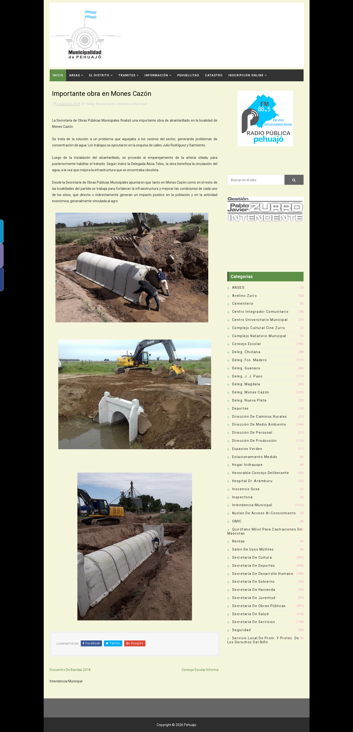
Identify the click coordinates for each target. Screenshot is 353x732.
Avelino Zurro (244, 296)
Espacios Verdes (247, 449)
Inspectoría (242, 497)
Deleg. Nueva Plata (249, 400)
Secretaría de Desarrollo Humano (263, 574)
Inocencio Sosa (246, 489)
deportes (240, 408)
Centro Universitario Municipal (260, 320)
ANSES (238, 287)
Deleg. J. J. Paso (247, 376)
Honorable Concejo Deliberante (260, 473)
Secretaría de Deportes (253, 565)
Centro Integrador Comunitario (260, 312)
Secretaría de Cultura (252, 557)
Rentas (238, 541)
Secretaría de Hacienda (253, 590)
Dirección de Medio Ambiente (259, 424)
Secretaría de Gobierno (253, 581)
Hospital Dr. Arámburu (252, 481)
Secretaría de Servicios (253, 622)
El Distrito (99, 75)
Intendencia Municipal (132, 104)
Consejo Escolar (247, 344)
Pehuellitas (188, 75)
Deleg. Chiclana (246, 352)
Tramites (126, 75)
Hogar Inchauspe (247, 465)
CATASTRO (214, 75)
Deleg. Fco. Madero (249, 360)
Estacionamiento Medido (255, 457)
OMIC (237, 521)
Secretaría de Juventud (254, 598)
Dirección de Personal (252, 432)
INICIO (58, 75)
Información (156, 75)
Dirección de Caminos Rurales (259, 416)
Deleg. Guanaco (246, 368)
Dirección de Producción (254, 441)
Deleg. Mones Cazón (100, 104)
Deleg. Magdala (246, 384)
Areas (74, 75)
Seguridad (241, 630)
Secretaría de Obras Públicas (259, 606)
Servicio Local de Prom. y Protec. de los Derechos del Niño (263, 640)
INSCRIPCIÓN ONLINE (245, 75)
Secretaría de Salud (250, 614)
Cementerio (243, 303)
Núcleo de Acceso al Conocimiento (264, 513)
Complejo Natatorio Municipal (259, 336)
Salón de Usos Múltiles (253, 549)
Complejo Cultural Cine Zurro (258, 328)
